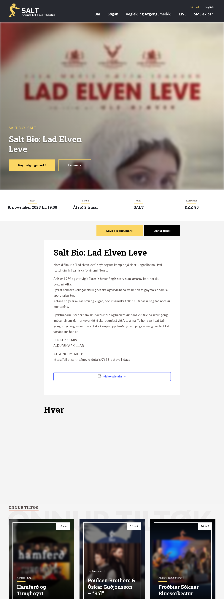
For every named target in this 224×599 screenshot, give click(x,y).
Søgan (113, 14)
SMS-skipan (204, 14)
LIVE (183, 14)
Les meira (74, 165)
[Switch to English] (209, 7)
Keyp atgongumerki (32, 165)
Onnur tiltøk (162, 230)
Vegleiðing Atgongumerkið (148, 14)
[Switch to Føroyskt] (195, 7)
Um (97, 14)
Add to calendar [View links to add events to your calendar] (112, 376)
